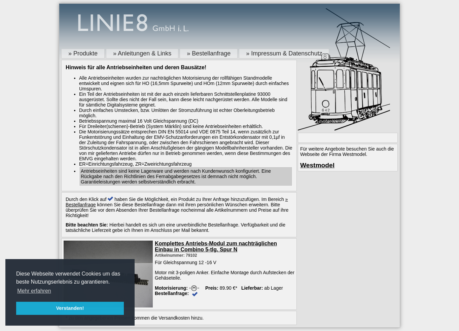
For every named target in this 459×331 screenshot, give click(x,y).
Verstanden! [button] (70, 308)
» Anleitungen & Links (142, 53)
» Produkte (83, 53)
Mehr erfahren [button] (34, 291)
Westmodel (317, 165)
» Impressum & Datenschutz (284, 53)
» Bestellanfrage (209, 53)
